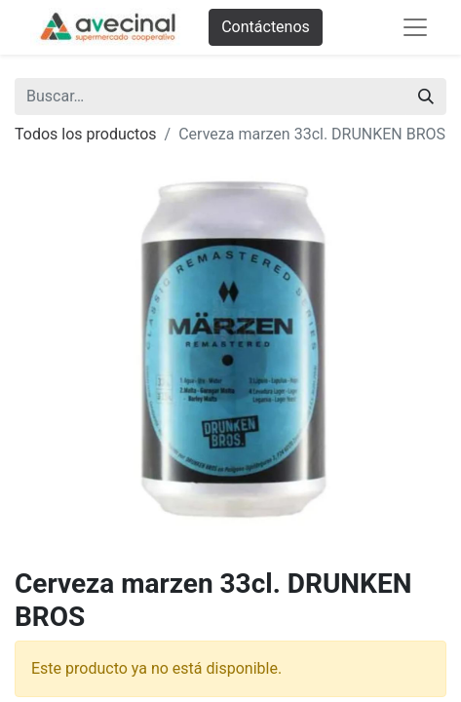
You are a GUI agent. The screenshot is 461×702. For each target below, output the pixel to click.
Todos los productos (86, 134)
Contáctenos (265, 27)
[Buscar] (425, 96)
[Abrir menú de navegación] (415, 27)
